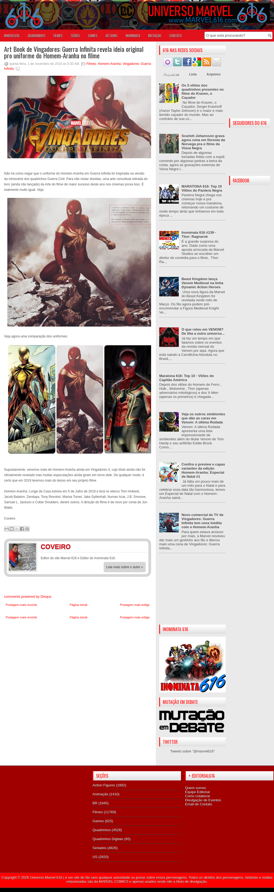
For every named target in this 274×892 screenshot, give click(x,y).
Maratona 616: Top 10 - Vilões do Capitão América (186, 378)
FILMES (58, 35)
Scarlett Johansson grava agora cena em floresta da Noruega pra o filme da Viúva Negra (203, 142)
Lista (193, 74)
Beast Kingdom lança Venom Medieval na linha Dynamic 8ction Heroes (202, 283)
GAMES (92, 35)
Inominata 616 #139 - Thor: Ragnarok (198, 234)
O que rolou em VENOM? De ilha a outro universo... (203, 331)
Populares (171, 74)
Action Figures (104, 785)
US (95, 857)
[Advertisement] (192, 593)
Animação (100, 794)
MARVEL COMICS (113, 882)
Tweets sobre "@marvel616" (192, 751)
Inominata (133, 35)
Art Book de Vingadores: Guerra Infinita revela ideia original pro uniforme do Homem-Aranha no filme (74, 52)
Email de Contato (198, 804)
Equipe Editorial (197, 792)
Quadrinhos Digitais (108, 839)
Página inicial (78, 604)
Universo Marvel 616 (46, 877)
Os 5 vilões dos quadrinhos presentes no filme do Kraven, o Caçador (202, 91)
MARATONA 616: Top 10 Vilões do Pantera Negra (201, 188)
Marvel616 (12, 35)
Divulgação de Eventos (203, 800)
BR (95, 803)
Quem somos (195, 788)
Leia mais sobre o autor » (124, 567)
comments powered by (27, 596)
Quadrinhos (102, 830)
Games (98, 821)
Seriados (99, 848)
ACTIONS (111, 35)
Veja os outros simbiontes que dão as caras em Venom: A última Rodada (203, 418)
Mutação (154, 35)
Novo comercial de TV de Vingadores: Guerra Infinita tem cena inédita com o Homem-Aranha (202, 521)
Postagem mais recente (21, 604)
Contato (175, 35)
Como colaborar (197, 796)
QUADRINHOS (36, 35)
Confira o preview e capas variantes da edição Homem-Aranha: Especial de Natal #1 (203, 470)
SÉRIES (75, 35)
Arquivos (213, 74)
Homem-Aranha (109, 64)
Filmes (91, 64)
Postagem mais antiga (134, 604)
